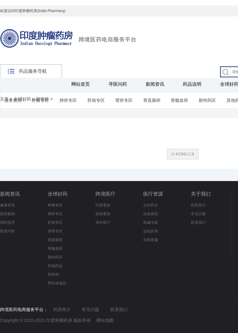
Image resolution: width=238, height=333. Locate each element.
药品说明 (192, 84)
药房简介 (198, 205)
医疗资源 (153, 194)
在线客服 (150, 240)
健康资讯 (7, 205)
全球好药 (22, 99)
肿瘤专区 (55, 205)
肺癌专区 (68, 100)
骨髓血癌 (179, 100)
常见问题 (198, 214)
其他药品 (55, 266)
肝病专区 (96, 100)
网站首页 (80, 84)
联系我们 (198, 222)
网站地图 (105, 320)
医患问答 (7, 231)
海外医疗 (102, 222)
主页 (4, 99)
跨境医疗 (105, 194)
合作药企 (150, 205)
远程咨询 (150, 231)
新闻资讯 (155, 84)
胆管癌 (42, 99)
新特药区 (207, 100)
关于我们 (201, 194)
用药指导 (7, 222)
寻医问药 (117, 84)
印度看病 (102, 205)
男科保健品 (57, 283)
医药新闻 (7, 214)
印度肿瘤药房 (59, 320)
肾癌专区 (124, 100)
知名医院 (150, 214)
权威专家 (150, 222)
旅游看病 (102, 214)
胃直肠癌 (152, 100)
